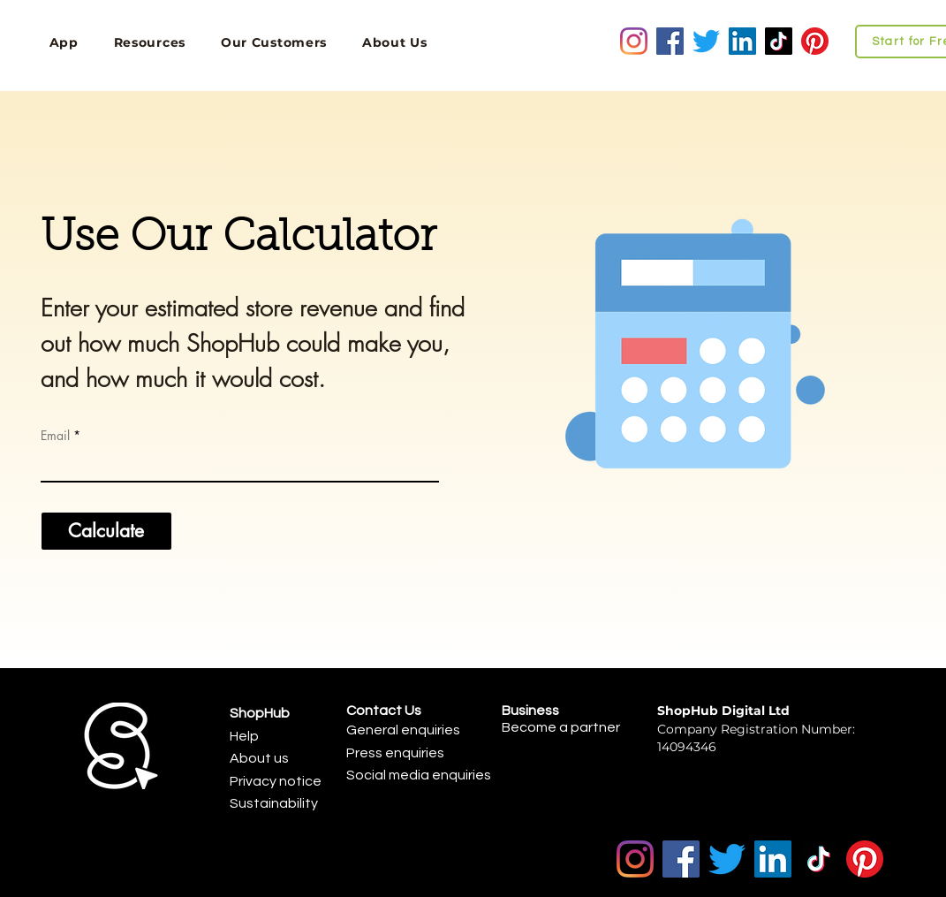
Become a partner (561, 727)
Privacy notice (276, 781)
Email (55, 435)
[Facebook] (670, 41)
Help (244, 736)
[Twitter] (706, 41)
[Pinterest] (815, 41)
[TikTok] (778, 41)
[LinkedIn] (742, 41)
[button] (149, 42)
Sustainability (274, 803)
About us (259, 758)
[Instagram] (633, 41)
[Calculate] (106, 531)
